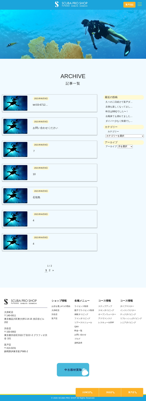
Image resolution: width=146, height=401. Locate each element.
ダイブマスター (127, 306)
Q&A (76, 326)
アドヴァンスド (105, 318)
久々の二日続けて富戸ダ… (119, 102)
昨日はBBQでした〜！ (117, 111)
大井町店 (87, 392)
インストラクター (128, 310)
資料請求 (78, 343)
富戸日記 (129, 5)
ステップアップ (105, 306)
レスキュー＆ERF (106, 322)
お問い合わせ (80, 335)
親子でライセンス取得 (84, 310)
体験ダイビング (81, 314)
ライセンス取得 (81, 306)
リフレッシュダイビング (131, 318)
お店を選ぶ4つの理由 (61, 306)
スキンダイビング (106, 310)
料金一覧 (78, 330)
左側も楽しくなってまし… (119, 106)
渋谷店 (110, 392)
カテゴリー (113, 131)
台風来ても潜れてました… (119, 116)
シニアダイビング (128, 322)
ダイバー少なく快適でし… (119, 121)
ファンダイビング (82, 318)
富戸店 (132, 392)
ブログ (77, 339)
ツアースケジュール (83, 322)
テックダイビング (128, 314)
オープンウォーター (107, 314)
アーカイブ (111, 146)
